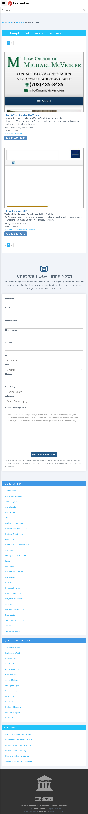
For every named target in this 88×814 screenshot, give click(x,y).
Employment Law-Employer (15, 555)
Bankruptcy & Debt (12, 653)
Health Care (9, 701)
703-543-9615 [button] (15, 233)
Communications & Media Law (17, 545)
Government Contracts (14, 572)
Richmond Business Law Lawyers (17, 756)
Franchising (9, 566)
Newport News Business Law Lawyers (19, 745)
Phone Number (11, 330)
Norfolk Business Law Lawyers (16, 750)
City (6, 355)
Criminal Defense (11, 680)
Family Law (9, 696)
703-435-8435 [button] (15, 138)
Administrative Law (12, 491)
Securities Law (10, 615)
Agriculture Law (11, 507)
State (7, 365)
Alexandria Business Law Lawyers (18, 734)
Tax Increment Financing (14, 620)
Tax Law (8, 626)
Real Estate (9, 718)
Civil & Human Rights (13, 669)
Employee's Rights (12, 685)
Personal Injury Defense (14, 609)
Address (8, 343)
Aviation (8, 518)
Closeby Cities (11, 727)
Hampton (19, 22)
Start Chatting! (44, 454)
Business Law (14, 483)
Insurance (9, 582)
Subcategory (10, 396)
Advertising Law (11, 501)
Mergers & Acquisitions (14, 599)
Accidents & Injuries (12, 648)
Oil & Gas (8, 604)
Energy (8, 561)
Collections (9, 539)
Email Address (11, 320)
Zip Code (8, 374)
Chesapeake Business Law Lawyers (18, 740)
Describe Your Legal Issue (15, 408)
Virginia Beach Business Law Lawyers (19, 761)
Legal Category (11, 387)
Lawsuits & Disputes (13, 712)
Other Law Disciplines (18, 640)
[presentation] (44, 446)
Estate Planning (11, 691)
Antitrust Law (10, 512)
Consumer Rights (11, 675)
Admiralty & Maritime (13, 496)
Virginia (9, 22)
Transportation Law (12, 631)
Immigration (10, 577)
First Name (9, 298)
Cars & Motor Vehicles (13, 664)
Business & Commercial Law (16, 528)
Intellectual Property (13, 593)
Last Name (9, 308)
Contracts (9, 550)
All (3, 22)
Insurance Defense (12, 588)
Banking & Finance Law (14, 523)
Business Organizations (14, 534)
